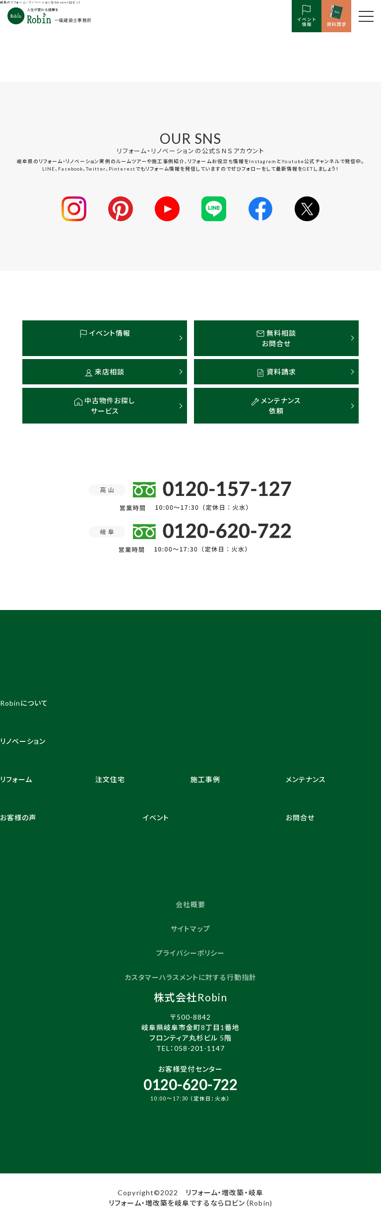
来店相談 (105, 371)
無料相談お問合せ (276, 338)
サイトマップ (190, 928)
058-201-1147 (199, 1048)
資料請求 (276, 371)
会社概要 (190, 904)
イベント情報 (104, 333)
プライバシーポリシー (190, 953)
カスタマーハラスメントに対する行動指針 (191, 977)
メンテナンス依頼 (276, 405)
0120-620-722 (190, 1084)
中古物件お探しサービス (104, 405)
